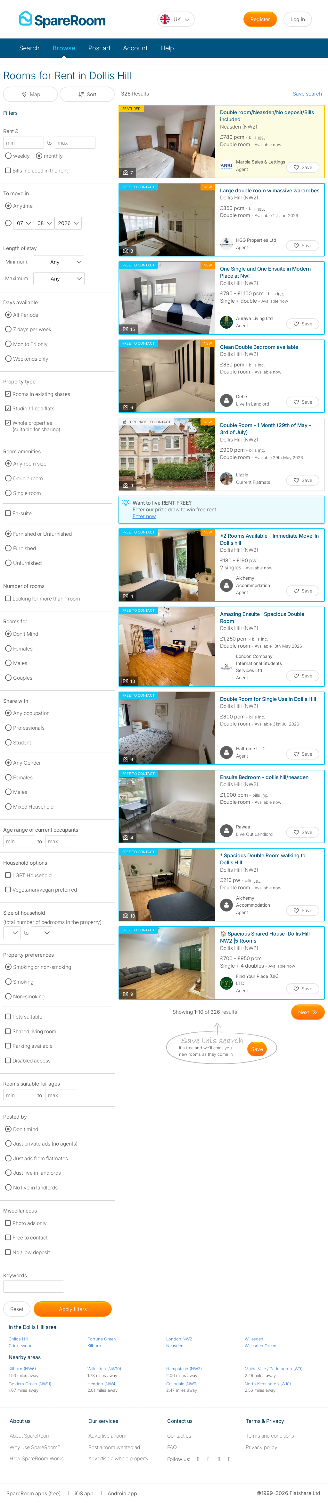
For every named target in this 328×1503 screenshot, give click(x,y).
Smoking (23, 981)
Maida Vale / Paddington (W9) (273, 1368)
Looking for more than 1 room (46, 598)
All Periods (25, 315)
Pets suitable (27, 1016)
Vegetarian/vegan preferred (44, 889)
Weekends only (30, 359)
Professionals (29, 728)
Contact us (179, 1435)
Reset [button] (16, 1309)
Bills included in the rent (40, 170)
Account (135, 48)
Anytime (23, 206)
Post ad (99, 48)
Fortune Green (101, 1338)
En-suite (22, 513)
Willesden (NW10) (104, 1368)
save (257, 1049)
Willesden (254, 1338)
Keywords (15, 1276)
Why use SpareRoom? (35, 1447)
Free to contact (30, 1237)
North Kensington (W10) (268, 1383)
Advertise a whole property (118, 1458)
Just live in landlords (37, 1173)
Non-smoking (29, 996)
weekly (21, 156)
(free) (33, 1493)
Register (260, 19)
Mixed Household (33, 806)
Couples (22, 678)
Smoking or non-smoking (42, 967)
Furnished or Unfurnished (42, 534)
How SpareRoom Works (37, 1458)
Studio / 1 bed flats (33, 408)
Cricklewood (21, 1345)
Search (29, 48)
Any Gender (27, 763)
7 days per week (32, 329)
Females (23, 648)
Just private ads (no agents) (45, 1143)
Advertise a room (107, 1435)
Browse (64, 48)
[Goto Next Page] (308, 1012)
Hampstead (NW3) (184, 1368)
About (30, 1435)
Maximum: (17, 278)
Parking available (32, 1046)
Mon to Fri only (30, 344)
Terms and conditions (270, 1435)
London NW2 (179, 1338)
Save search (307, 93)
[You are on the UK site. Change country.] (176, 19)
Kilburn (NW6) (22, 1368)
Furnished (24, 548)
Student (22, 742)
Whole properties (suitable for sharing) (36, 426)
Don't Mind (25, 634)
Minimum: (17, 261)
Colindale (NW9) (182, 1383)
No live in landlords (35, 1187)
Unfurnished (27, 563)
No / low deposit (31, 1252)
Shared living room (34, 1031)
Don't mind (25, 1129)
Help (167, 48)
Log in (298, 19)
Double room (28, 478)
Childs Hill (18, 1338)
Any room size (29, 463)
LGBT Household (32, 875)
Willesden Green (260, 1345)
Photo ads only (29, 1223)
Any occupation (31, 713)
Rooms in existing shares (41, 394)
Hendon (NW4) (102, 1383)
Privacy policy (261, 1447)
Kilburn (94, 1345)
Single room (27, 493)
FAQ (172, 1447)
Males (20, 663)
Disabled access (31, 1060)
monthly (53, 156)
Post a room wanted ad (114, 1447)
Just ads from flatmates (40, 1158)
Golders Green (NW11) (30, 1383)
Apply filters (73, 1309)
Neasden (175, 1345)
